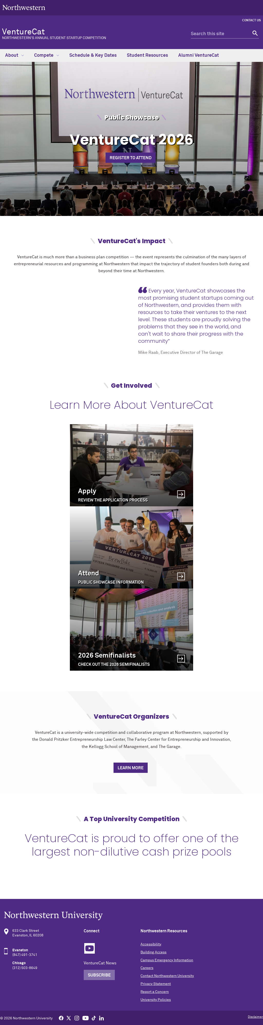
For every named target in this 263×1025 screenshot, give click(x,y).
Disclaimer (255, 1017)
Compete (46, 55)
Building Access (153, 952)
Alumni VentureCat (198, 55)
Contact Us (251, 20)
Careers (146, 968)
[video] (68, 321)
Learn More (131, 768)
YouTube (89, 948)
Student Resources (147, 55)
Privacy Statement (155, 984)
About (14, 55)
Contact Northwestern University (167, 976)
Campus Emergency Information (166, 960)
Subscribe (99, 975)
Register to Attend (131, 158)
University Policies (155, 1000)
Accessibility (150, 944)
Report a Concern (154, 992)
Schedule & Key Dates (93, 55)
